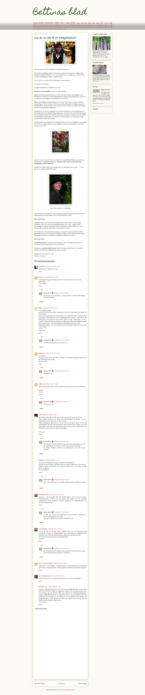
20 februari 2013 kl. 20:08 (61, 293)
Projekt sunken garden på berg (75, 27)
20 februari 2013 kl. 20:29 (61, 371)
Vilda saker (96, 23)
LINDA (41, 384)
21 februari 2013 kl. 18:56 (61, 512)
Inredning (83, 25)
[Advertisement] (60, 666)
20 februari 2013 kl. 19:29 (52, 266)
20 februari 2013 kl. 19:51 (50, 308)
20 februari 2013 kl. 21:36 (61, 401)
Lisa (40, 415)
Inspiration (49, 23)
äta (60, 25)
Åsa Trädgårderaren (45, 576)
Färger (78, 23)
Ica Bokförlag (79, 75)
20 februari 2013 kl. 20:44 (49, 415)
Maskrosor (51, 28)
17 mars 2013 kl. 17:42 (54, 586)
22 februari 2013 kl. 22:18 (59, 563)
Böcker (102, 25)
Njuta (35, 23)
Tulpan (108, 27)
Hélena (41, 277)
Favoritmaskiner (42, 28)
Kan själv (66, 25)
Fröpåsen (42, 266)
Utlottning (102, 27)
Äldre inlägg (82, 683)
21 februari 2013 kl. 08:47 (55, 494)
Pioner (108, 25)
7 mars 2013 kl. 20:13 (58, 576)
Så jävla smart (94, 27)
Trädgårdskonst (61, 27)
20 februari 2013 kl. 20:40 (50, 384)
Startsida (61, 683)
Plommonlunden (37, 27)
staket (63, 28)
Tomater (58, 28)
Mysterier (75, 25)
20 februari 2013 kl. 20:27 (52, 353)
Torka (86, 27)
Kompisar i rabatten (38, 25)
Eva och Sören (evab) (45, 563)
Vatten (34, 28)
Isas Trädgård (43, 529)
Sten (54, 27)
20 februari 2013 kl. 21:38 (61, 479)
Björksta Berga (93, 25)
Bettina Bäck (47, 293)
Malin (40, 308)
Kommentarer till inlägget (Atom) (65, 690)
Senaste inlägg (39, 683)
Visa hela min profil (98, 103)
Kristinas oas (43, 586)
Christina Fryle (43, 494)
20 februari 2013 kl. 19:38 (51, 277)
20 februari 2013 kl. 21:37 (61, 441)
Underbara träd (51, 25)
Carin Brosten (55, 75)
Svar (42, 290)
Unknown (42, 353)
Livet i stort (64, 23)
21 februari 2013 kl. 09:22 (55, 529)
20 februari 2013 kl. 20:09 (61, 340)
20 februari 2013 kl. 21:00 (51, 460)
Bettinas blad (60, 13)
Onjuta (106, 23)
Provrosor (47, 27)
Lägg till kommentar (41, 608)
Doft (86, 23)
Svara (40, 271)
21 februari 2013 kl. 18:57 (61, 548)
